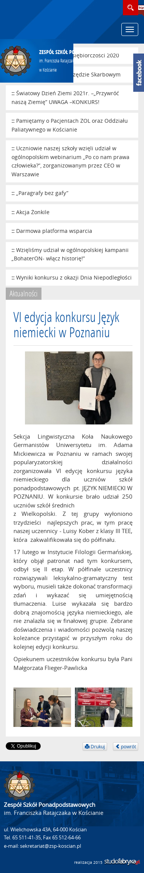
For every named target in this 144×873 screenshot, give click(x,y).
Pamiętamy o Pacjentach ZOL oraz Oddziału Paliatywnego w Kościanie (70, 125)
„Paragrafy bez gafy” (42, 193)
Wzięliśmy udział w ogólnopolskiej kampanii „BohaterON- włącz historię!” (70, 254)
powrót (125, 746)
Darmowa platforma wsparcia (54, 230)
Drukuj (95, 746)
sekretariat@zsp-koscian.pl (50, 846)
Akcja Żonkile (33, 212)
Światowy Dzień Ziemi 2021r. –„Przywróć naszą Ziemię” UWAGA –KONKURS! (65, 97)
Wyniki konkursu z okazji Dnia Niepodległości (74, 277)
